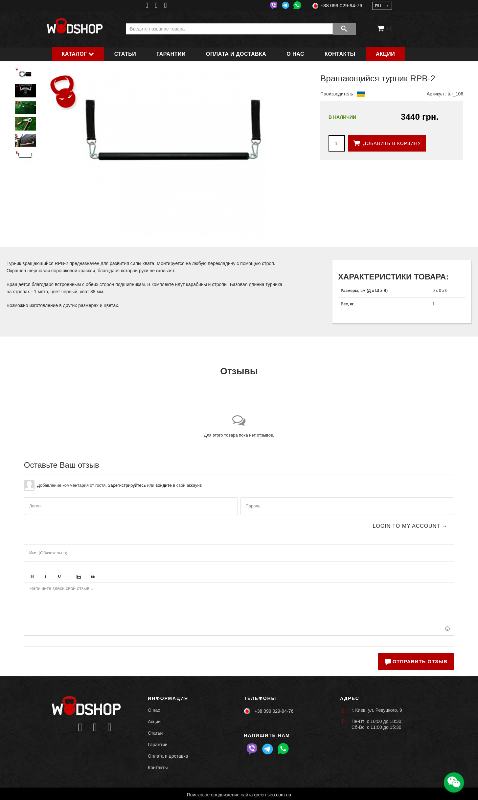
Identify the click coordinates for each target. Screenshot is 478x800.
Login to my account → (410, 526)
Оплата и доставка (236, 54)
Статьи (125, 54)
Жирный (31, 576)
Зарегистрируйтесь (127, 485)
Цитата (92, 576)
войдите (163, 485)
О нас (295, 54)
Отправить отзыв (416, 661)
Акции (385, 54)
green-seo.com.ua (272, 794)
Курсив (45, 576)
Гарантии (171, 54)
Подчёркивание (59, 576)
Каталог (74, 54)
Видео (78, 576)
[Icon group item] (80, 727)
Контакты (340, 54)
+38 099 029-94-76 (341, 5)
